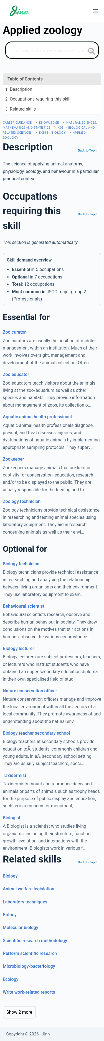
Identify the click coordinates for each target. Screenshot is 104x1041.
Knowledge (49, 122)
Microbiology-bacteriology (29, 966)
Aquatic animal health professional (37, 416)
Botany (10, 914)
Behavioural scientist (23, 606)
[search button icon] (91, 51)
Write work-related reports (29, 992)
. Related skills (20, 109)
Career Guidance (17, 122)
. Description (18, 89)
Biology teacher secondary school (36, 733)
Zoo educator (16, 374)
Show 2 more (19, 1012)
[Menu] (95, 11)
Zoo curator (14, 332)
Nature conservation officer (30, 690)
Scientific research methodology (35, 940)
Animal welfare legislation (28, 888)
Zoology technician (21, 501)
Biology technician (21, 563)
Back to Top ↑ (87, 150)
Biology (10, 876)
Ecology (11, 979)
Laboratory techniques (25, 902)
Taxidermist (14, 775)
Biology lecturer (18, 648)
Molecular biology (20, 927)
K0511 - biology (52, 132)
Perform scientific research (30, 953)
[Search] (52, 50)
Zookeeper (13, 459)
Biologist (11, 817)
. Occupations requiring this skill (37, 99)
